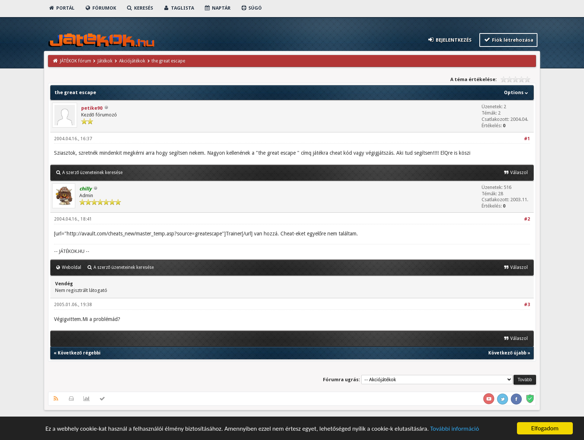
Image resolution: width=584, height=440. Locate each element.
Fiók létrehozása (508, 39)
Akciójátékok (132, 61)
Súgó (251, 8)
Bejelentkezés (449, 39)
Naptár (217, 8)
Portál (61, 8)
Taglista (178, 8)
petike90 (91, 108)
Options (517, 92)
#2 (527, 219)
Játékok (105, 61)
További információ (454, 429)
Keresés (139, 8)
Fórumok (100, 8)
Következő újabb (507, 353)
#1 (527, 138)
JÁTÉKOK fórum (75, 61)
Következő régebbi (79, 353)
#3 (527, 304)
